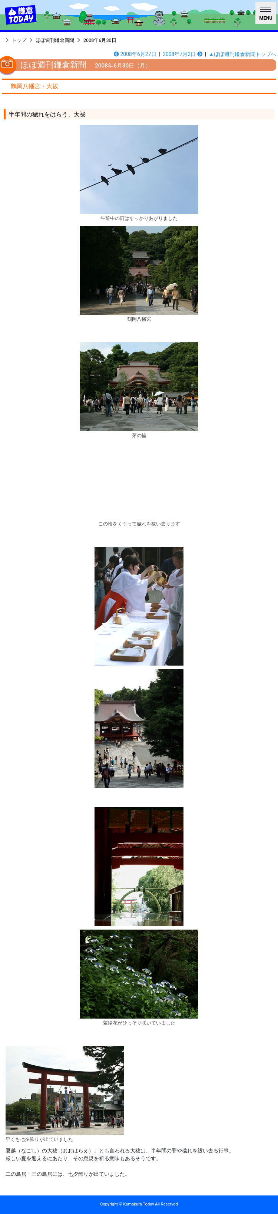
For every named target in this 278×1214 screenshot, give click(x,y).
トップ (19, 40)
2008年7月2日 (182, 54)
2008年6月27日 (135, 54)
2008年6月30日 (99, 40)
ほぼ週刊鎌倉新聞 (55, 40)
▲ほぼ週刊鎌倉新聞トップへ (242, 54)
